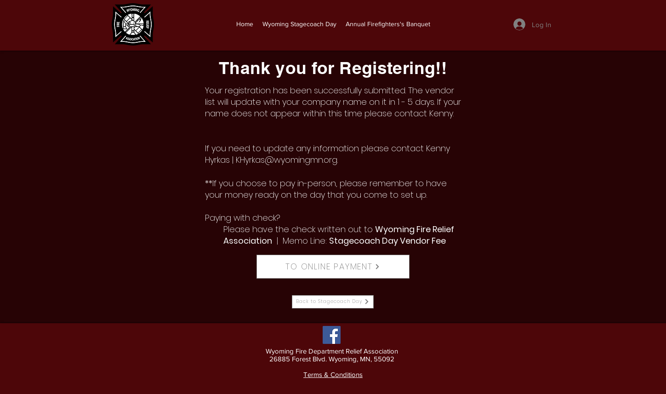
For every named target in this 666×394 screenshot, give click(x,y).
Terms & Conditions (333, 374)
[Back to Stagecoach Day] (333, 301)
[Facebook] (332, 335)
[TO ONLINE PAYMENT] (333, 267)
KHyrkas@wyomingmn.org (286, 160)
